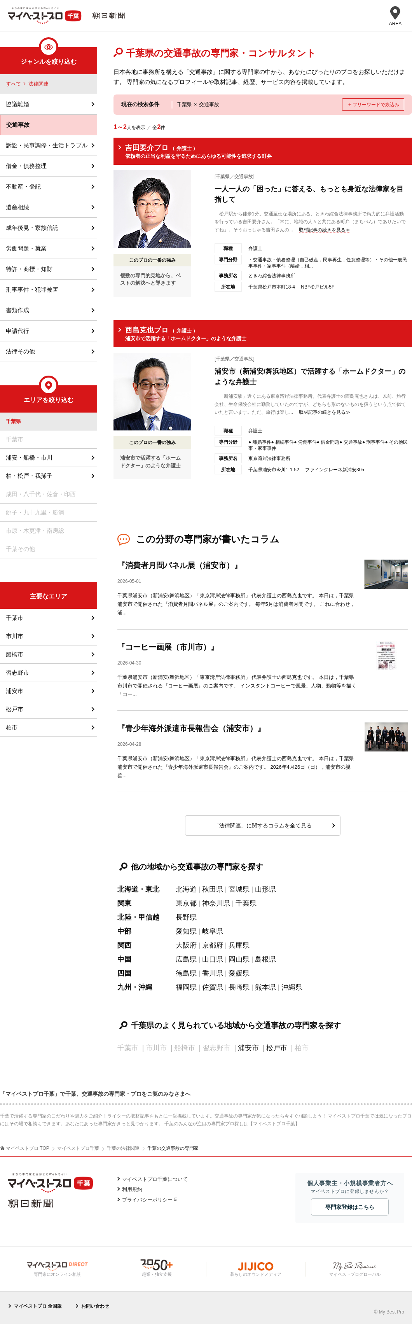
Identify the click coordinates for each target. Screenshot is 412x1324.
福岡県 (186, 987)
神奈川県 (216, 903)
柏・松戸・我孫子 (29, 475)
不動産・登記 (23, 186)
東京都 (186, 903)
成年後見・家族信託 (32, 227)
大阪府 (186, 945)
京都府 (212, 945)
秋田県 (212, 889)
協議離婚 (17, 104)
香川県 (212, 973)
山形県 (265, 889)
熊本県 (265, 987)
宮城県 (239, 889)
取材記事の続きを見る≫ (324, 230)
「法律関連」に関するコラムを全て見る (263, 825)
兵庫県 (239, 945)
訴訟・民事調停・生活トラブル (46, 145)
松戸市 (276, 1048)
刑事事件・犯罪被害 (32, 289)
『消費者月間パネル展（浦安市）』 (179, 565)
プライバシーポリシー (147, 1200)
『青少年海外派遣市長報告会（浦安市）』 (191, 728)
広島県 (186, 959)
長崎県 (239, 987)
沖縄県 (291, 987)
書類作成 (17, 310)
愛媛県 (239, 973)
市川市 (14, 636)
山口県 (212, 959)
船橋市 (14, 654)
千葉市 (14, 617)
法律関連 (38, 84)
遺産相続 (17, 207)
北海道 (186, 889)
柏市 (11, 727)
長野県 (186, 917)
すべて (13, 84)
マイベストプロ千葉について (155, 1179)
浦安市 (248, 1048)
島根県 (265, 959)
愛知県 (186, 931)
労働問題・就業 (26, 248)
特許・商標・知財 (29, 269)
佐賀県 (212, 987)
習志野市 (17, 672)
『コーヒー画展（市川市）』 (167, 647)
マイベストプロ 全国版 (38, 1306)
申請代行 (17, 330)
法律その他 (20, 351)
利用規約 (132, 1189)
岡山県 (239, 959)
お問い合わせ (95, 1306)
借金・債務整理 (26, 166)
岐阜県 (212, 931)
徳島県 (186, 973)
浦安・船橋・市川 (29, 457)
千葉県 (246, 903)
